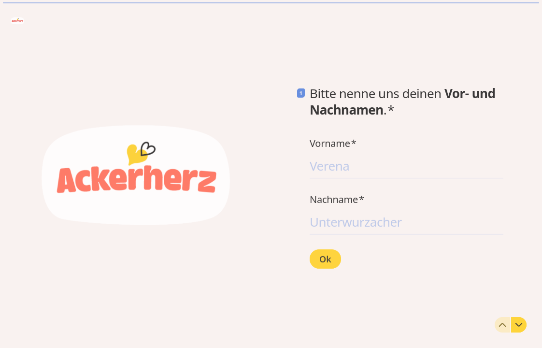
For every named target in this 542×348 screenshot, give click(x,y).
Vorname (333, 143)
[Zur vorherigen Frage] (502, 325)
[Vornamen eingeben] (406, 165)
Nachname (337, 199)
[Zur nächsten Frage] (519, 325)
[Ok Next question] (325, 258)
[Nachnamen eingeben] (406, 221)
